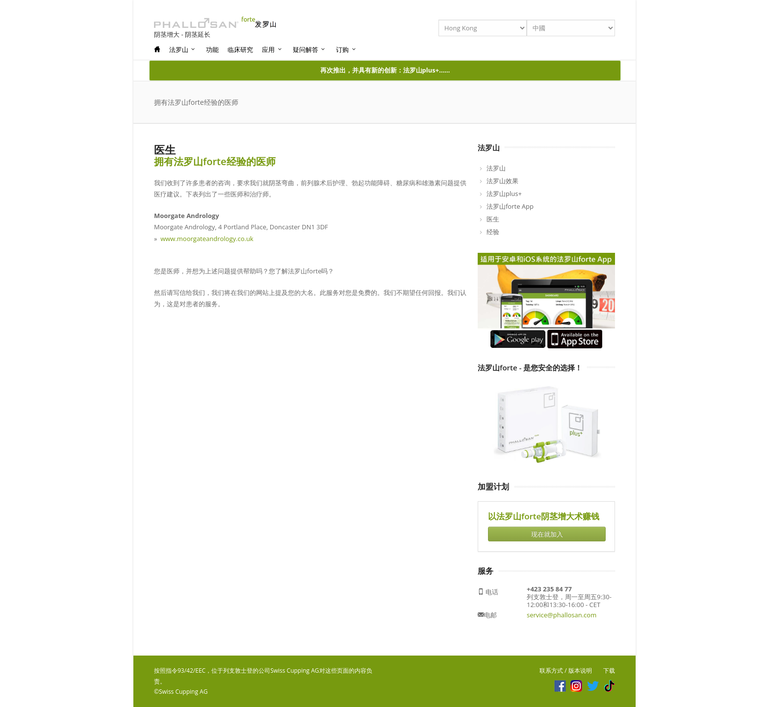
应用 (272, 49)
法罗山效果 (502, 180)
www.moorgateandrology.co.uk (206, 238)
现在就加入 (547, 534)
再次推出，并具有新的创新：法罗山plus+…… (385, 70)
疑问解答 (309, 49)
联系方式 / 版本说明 (565, 670)
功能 (212, 49)
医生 (493, 219)
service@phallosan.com (561, 614)
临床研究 (240, 49)
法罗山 (182, 49)
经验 (493, 231)
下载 (609, 670)
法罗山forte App (510, 206)
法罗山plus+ (504, 193)
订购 (346, 49)
